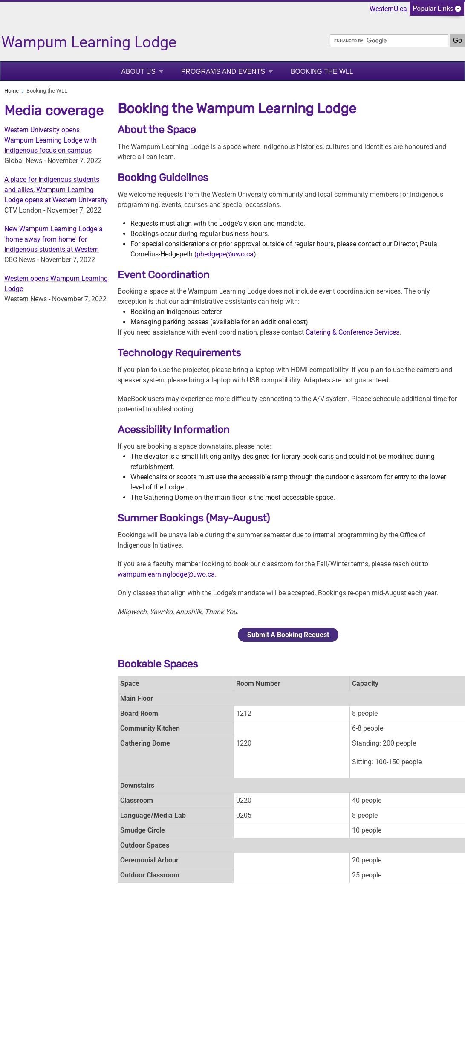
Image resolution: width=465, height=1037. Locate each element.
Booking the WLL (322, 71)
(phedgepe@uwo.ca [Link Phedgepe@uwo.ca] (224, 254)
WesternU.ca (388, 9)
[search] (389, 40)
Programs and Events (223, 71)
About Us (138, 71)
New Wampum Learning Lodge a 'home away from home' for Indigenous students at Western (53, 239)
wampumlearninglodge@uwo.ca (166, 574)
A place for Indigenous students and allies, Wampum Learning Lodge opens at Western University (56, 189)
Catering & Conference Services (352, 332)
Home (11, 90)
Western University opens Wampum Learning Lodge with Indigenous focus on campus (50, 140)
